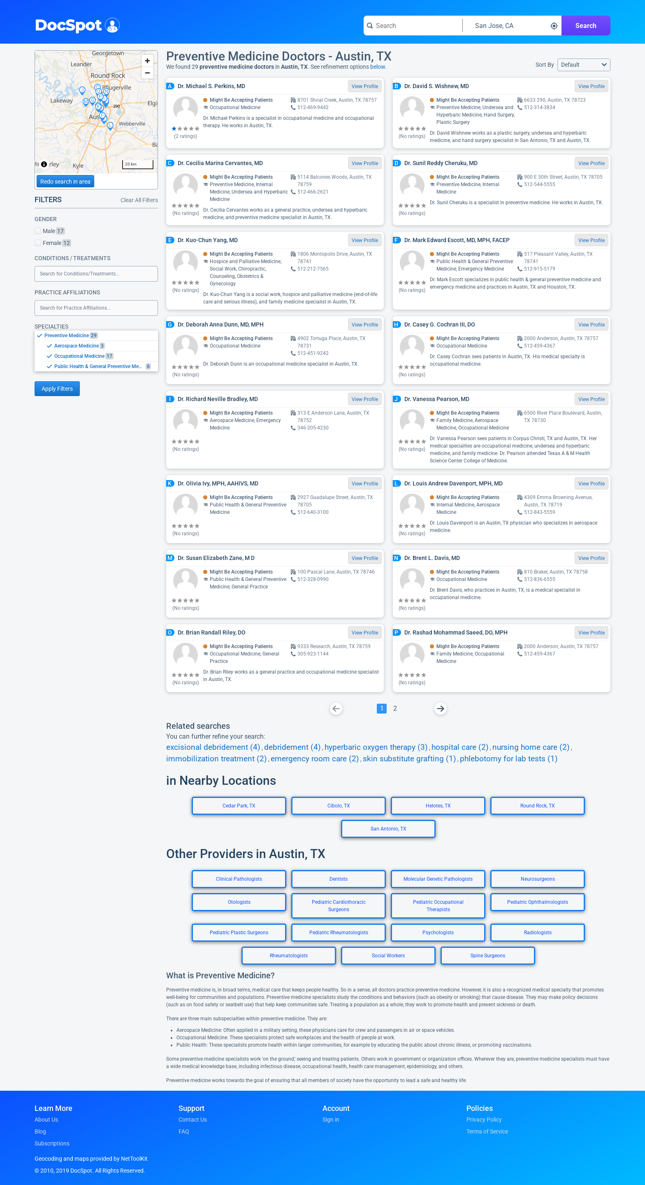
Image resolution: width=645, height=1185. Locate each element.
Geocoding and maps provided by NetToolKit (91, 1158)
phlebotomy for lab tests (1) (509, 758)
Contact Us (193, 1119)
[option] (101, 336)
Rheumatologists (289, 956)
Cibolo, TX (338, 806)
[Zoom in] (147, 61)
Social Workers (388, 956)
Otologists (239, 902)
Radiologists (538, 932)
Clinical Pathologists (239, 879)
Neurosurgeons (538, 879)
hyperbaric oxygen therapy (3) (376, 747)
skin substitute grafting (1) (409, 758)
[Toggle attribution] (44, 164)
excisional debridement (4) (213, 747)
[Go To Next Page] (440, 708)
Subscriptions (52, 1143)
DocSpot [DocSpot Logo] (75, 24)
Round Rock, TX (537, 806)
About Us (46, 1119)
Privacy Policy (484, 1119)
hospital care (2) (460, 747)
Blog (40, 1131)
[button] (583, 64)
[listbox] (96, 350)
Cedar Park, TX (239, 806)
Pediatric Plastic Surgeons (239, 932)
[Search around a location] (512, 25)
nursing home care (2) (531, 747)
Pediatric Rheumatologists (338, 932)
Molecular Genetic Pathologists (438, 879)
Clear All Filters (139, 200)
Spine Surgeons (488, 956)
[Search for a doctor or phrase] (413, 25)
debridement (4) (292, 747)
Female (53, 243)
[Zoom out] (147, 73)
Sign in (330, 1119)
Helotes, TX (438, 806)
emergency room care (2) (315, 758)
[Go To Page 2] (394, 708)
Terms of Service (487, 1131)
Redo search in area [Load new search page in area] (65, 181)
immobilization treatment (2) (216, 758)
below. (378, 66)
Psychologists (438, 932)
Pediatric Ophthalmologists (537, 902)
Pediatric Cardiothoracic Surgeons (339, 905)
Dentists (338, 879)
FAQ (184, 1131)
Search (585, 26)
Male (50, 231)
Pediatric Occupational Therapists (438, 905)
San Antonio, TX (388, 829)
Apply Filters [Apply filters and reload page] (57, 388)
